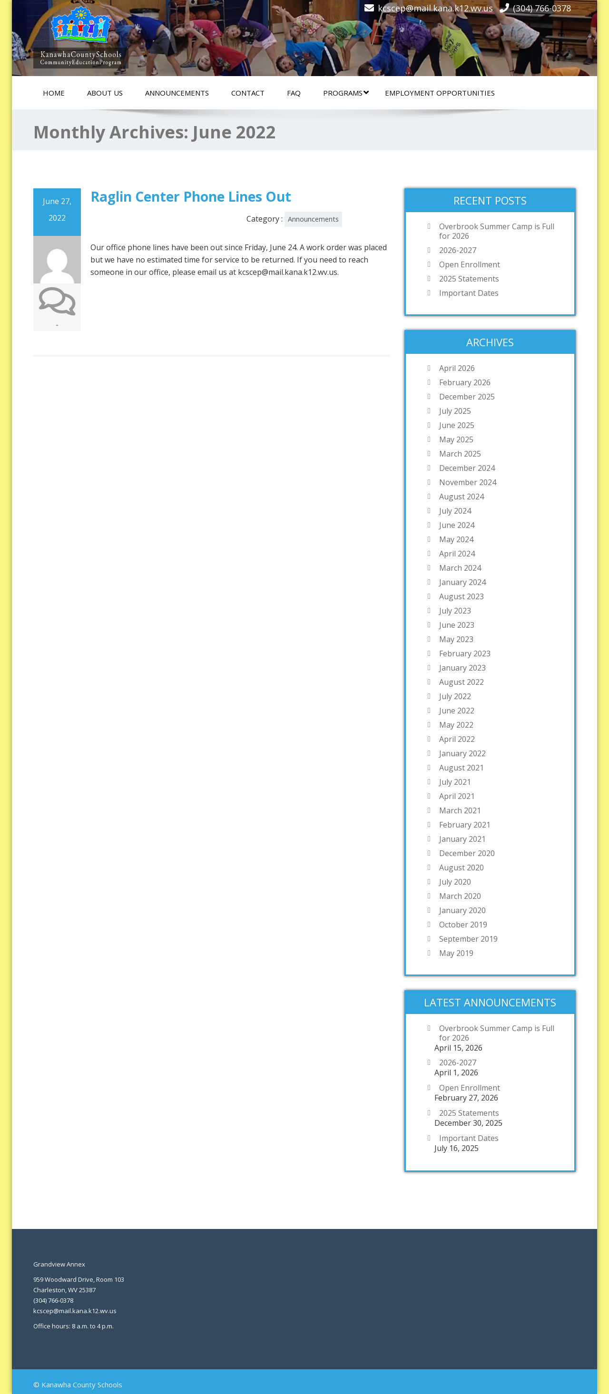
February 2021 (465, 824)
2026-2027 (457, 250)
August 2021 (461, 767)
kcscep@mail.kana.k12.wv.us (435, 8)
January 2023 (462, 668)
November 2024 (467, 482)
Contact (248, 92)
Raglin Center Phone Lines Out (190, 196)
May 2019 (456, 953)
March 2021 (460, 810)
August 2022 (461, 682)
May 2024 (456, 539)
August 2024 (461, 496)
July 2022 (455, 696)
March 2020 (460, 896)
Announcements (177, 92)
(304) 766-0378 (542, 8)
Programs (346, 92)
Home (54, 92)
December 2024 (467, 468)
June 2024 (456, 525)
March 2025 (460, 453)
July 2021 (455, 782)
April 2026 (457, 368)
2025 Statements (469, 278)
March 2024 (460, 568)
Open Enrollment (469, 264)
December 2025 (467, 396)
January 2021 (462, 839)
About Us (105, 92)
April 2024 (457, 553)
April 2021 (457, 796)
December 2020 (467, 853)
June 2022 (456, 710)
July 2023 (455, 610)
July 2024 (455, 511)
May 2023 (456, 639)
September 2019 (468, 939)
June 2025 (456, 425)
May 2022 (456, 725)
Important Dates (469, 293)
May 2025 (456, 439)
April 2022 (457, 739)
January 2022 (462, 753)
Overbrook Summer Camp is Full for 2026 (496, 231)
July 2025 (455, 411)
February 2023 (465, 653)
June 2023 (456, 625)
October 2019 (463, 924)
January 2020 (462, 910)
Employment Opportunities (440, 92)
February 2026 (465, 382)
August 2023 (461, 596)
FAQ (294, 92)
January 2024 (462, 582)
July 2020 (455, 882)
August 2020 (461, 867)
